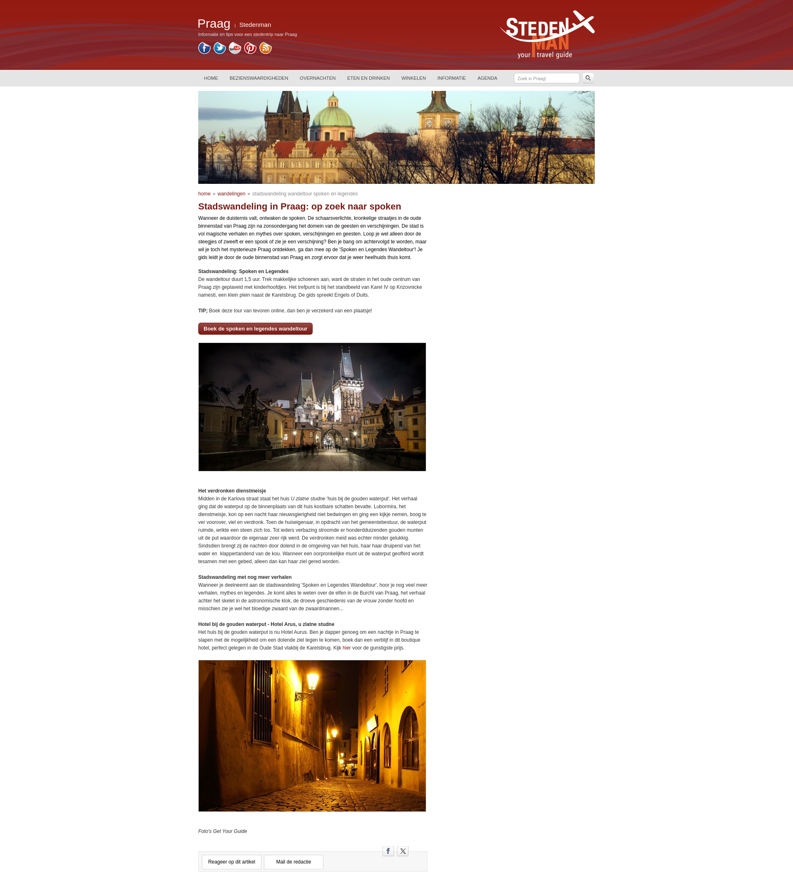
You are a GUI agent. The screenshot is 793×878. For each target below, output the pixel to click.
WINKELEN (413, 78)
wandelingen (231, 194)
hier (346, 648)
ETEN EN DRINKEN (368, 78)
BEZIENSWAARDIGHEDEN (259, 78)
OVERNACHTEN (318, 78)
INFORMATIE (451, 78)
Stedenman (255, 24)
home (204, 194)
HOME (211, 78)
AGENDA (487, 78)
